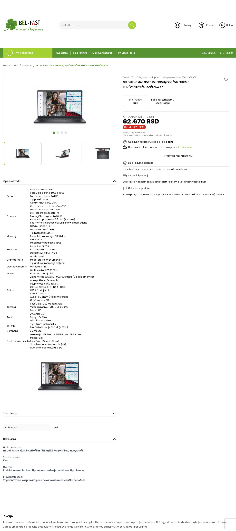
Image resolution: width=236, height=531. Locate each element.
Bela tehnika (80, 53)
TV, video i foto (126, 53)
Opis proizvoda (59, 181)
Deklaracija (59, 439)
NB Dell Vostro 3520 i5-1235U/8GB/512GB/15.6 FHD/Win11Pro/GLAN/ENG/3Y (72, 65)
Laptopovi (27, 65)
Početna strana (11, 65)
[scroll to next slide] (54, 132)
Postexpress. (185, 147)
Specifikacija (59, 413)
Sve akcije (62, 53)
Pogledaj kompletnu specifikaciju (162, 101)
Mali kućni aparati (102, 53)
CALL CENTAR (217, 53)
